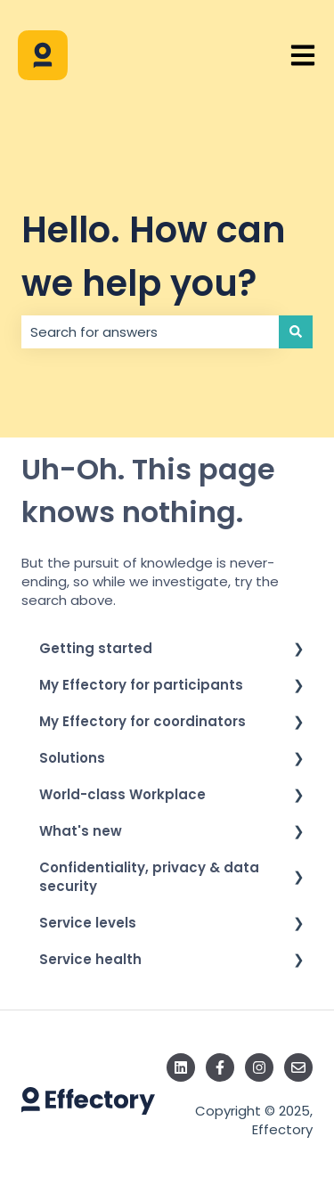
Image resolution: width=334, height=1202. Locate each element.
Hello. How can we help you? (153, 256)
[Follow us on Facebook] (220, 1067)
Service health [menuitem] (90, 959)
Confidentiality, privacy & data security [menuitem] (149, 876)
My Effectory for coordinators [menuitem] (142, 721)
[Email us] (298, 1067)
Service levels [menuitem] (87, 922)
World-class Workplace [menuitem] (122, 794)
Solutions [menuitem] (72, 757)
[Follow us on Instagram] (259, 1067)
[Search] (296, 331)
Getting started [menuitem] (95, 648)
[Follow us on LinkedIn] (181, 1067)
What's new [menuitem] (80, 831)
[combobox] (150, 331)
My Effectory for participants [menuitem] (141, 684)
